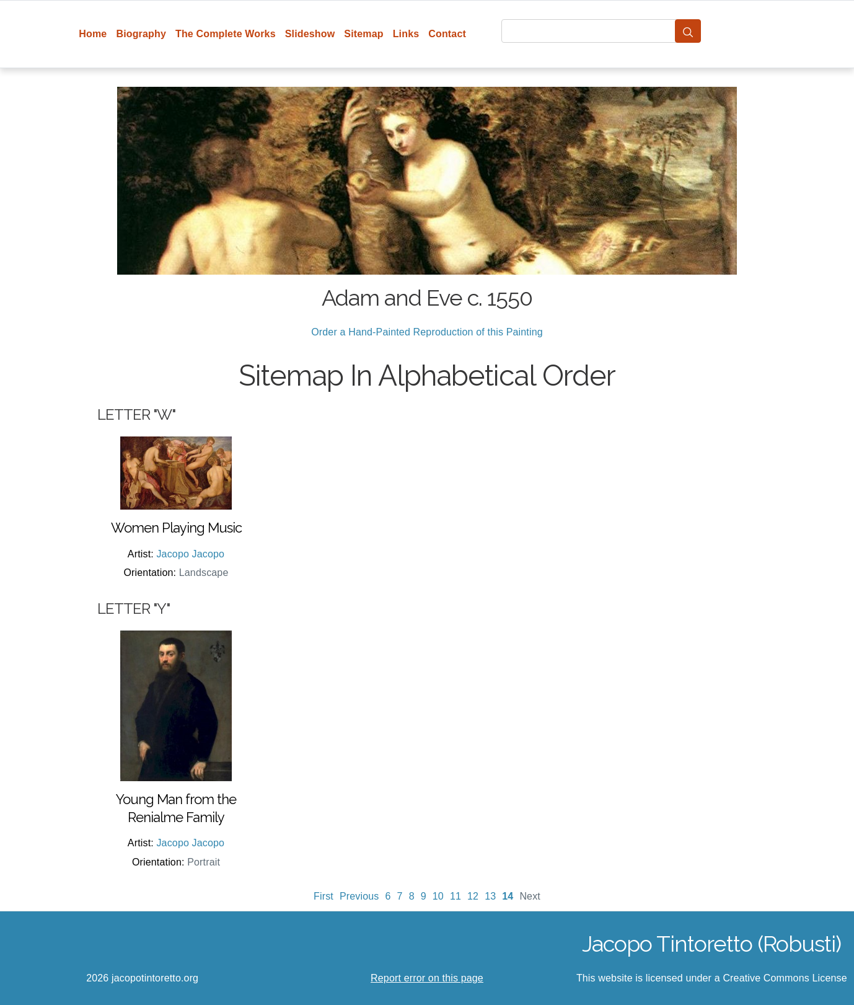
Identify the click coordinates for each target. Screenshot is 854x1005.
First (323, 896)
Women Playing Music (176, 528)
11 (455, 896)
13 (490, 896)
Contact (447, 34)
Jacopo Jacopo (190, 554)
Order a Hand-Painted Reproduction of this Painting (427, 332)
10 (438, 896)
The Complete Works (225, 34)
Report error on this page (427, 978)
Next (529, 896)
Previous (359, 896)
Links (406, 34)
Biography (141, 34)
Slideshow (310, 34)
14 (507, 896)
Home (93, 34)
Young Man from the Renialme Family (176, 808)
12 (472, 896)
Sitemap (363, 34)
